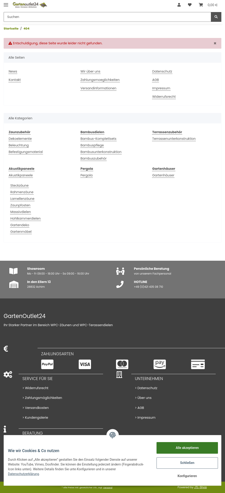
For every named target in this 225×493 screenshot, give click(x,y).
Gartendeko (19, 225)
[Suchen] (107, 17)
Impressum (161, 88)
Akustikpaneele (21, 175)
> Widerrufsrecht (35, 388)
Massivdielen (20, 212)
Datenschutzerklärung (26, 474)
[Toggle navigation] (6, 3)
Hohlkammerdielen (25, 218)
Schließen (184, 463)
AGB (155, 80)
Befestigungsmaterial (26, 152)
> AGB (139, 407)
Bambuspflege (92, 145)
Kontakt (15, 80)
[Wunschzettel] (189, 5)
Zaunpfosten (20, 205)
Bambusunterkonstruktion (101, 152)
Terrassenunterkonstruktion (174, 138)
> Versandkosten (35, 407)
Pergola (87, 175)
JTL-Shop (200, 487)
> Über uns (143, 397)
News (13, 71)
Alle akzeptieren (183, 448)
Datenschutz (162, 71)
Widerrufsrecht (164, 96)
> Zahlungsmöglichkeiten (42, 397)
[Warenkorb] (208, 5)
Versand (107, 487)
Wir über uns (90, 71)
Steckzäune (19, 185)
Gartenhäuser (163, 175)
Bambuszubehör (94, 158)
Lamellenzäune (22, 198)
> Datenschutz (146, 388)
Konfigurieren (184, 476)
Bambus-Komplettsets (98, 138)
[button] (179, 5)
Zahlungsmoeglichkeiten (100, 80)
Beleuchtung (19, 145)
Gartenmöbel (20, 231)
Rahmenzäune (21, 192)
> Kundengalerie (35, 417)
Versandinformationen (98, 88)
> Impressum (145, 417)
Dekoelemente (20, 138)
